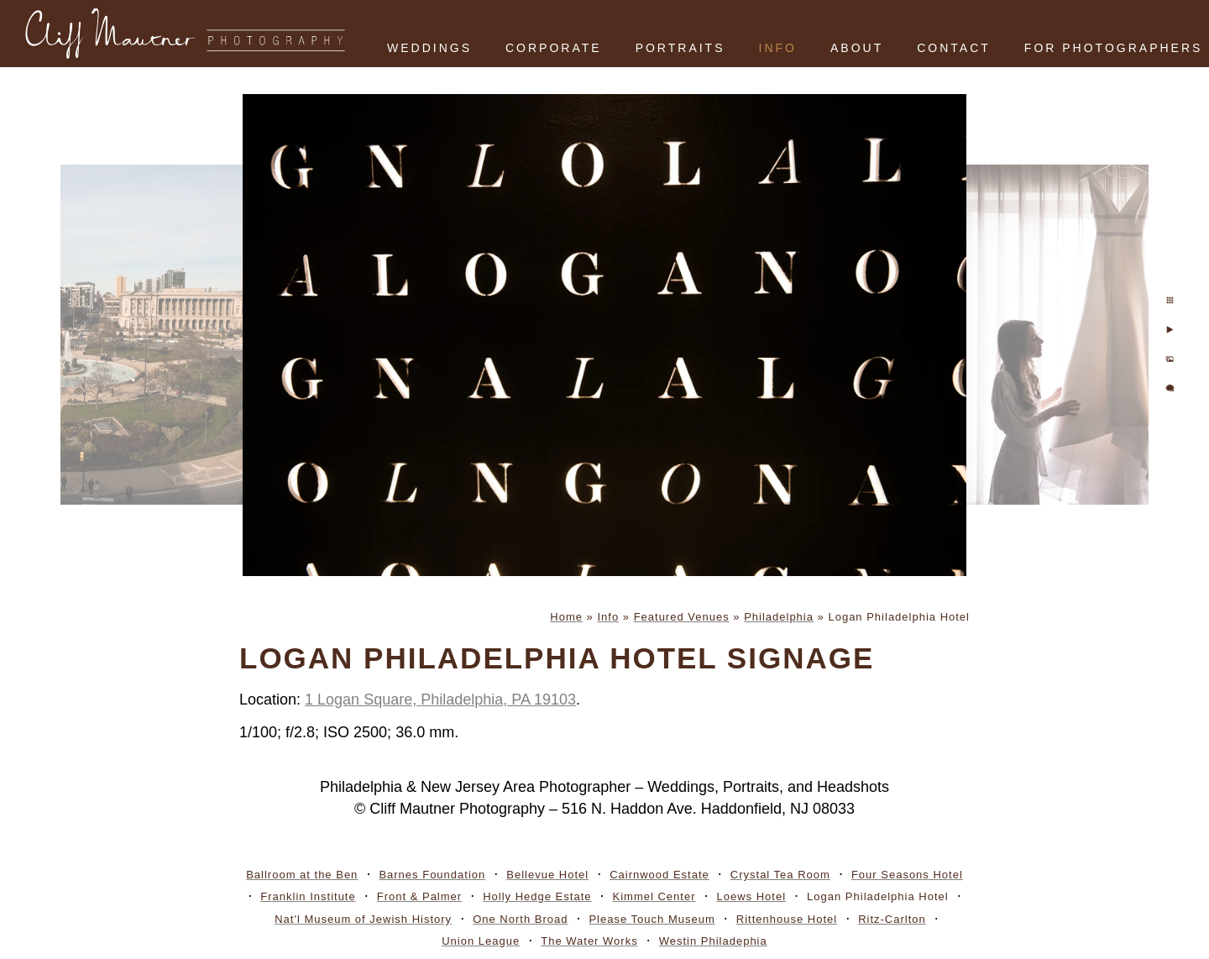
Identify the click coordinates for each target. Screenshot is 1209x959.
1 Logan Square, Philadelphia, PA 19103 (440, 699)
